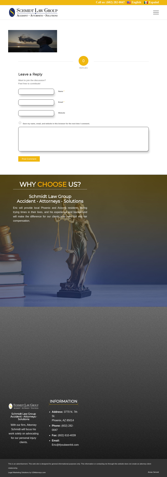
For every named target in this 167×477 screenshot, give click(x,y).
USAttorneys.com (39, 472)
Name (61, 91)
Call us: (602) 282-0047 (111, 2)
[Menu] (155, 12)
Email (61, 102)
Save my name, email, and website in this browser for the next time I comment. (56, 124)
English (134, 2)
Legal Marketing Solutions (18, 472)
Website (61, 113)
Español (151, 2)
